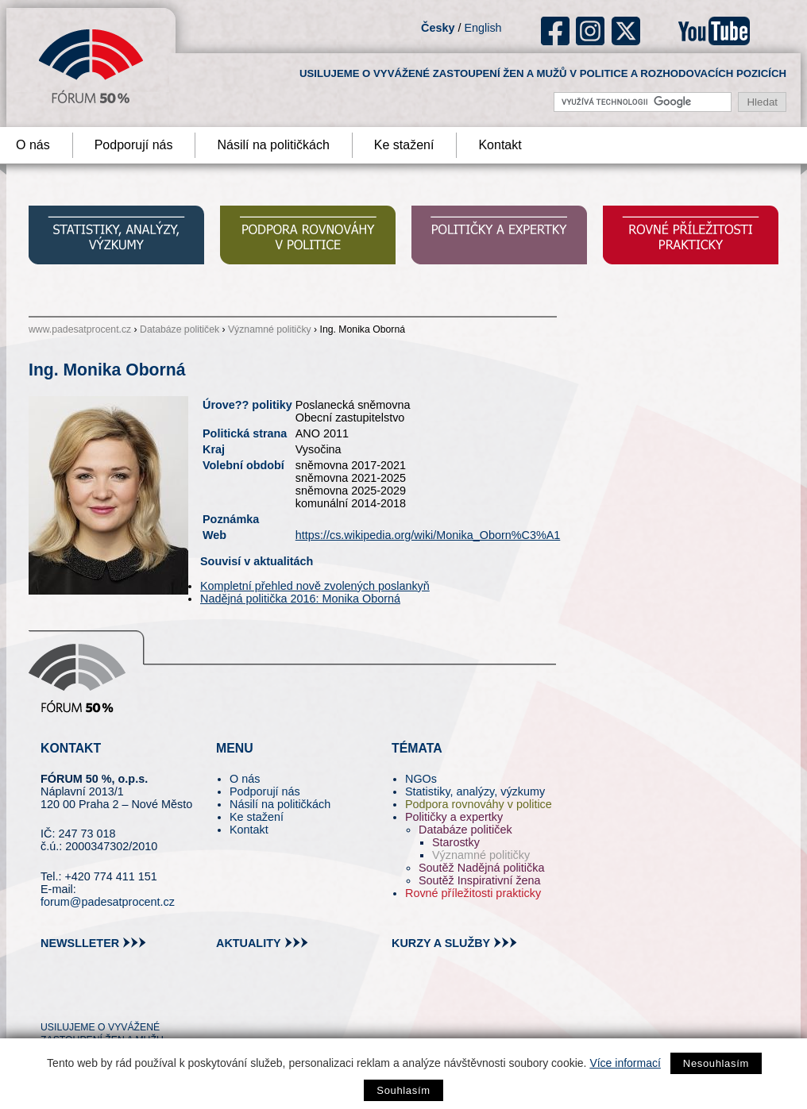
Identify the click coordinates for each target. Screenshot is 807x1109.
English (482, 27)
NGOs (421, 778)
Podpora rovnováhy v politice (478, 804)
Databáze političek (179, 329)
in (130, 998)
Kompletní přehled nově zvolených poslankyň (315, 586)
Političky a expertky (454, 817)
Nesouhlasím (716, 1063)
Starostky (456, 842)
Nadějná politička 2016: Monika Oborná (300, 598)
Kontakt (499, 145)
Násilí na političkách (273, 145)
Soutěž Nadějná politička (481, 867)
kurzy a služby (441, 943)
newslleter (80, 943)
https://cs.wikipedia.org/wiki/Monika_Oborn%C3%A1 (428, 535)
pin (77, 998)
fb (555, 31)
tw (51, 998)
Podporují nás (134, 145)
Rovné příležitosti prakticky (473, 893)
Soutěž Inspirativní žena (480, 880)
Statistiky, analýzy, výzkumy (475, 791)
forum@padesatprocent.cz (108, 901)
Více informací (624, 1063)
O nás (245, 778)
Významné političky (269, 329)
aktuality (248, 943)
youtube (714, 31)
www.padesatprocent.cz (80, 329)
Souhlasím (403, 1090)
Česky (437, 27)
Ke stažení (404, 145)
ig (590, 31)
